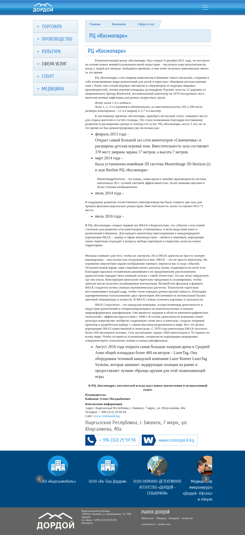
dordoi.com (164, 524)
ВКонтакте (147, 518)
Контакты (87, 522)
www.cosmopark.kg (106, 416)
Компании (119, 24)
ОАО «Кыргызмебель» (58, 481)
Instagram (174, 518)
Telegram (161, 518)
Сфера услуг (146, 24)
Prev (40, 479)
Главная (95, 24)
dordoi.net (187, 518)
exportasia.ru (148, 524)
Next (206, 479)
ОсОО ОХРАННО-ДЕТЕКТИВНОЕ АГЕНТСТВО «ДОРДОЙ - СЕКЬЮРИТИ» (157, 487)
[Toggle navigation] (205, 7)
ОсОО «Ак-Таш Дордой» (108, 481)
